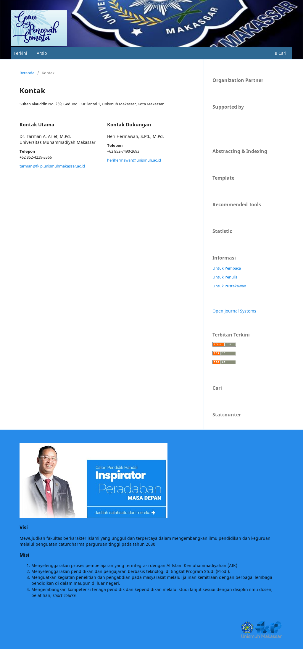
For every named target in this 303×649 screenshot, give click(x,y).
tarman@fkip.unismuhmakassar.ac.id (52, 166)
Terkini (20, 53)
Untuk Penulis (224, 277)
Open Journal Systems (234, 311)
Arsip (42, 53)
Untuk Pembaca (226, 268)
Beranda (27, 72)
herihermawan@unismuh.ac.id (134, 160)
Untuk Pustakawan (229, 286)
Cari (280, 53)
